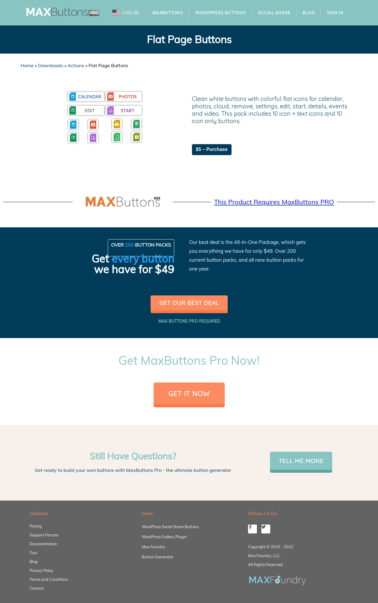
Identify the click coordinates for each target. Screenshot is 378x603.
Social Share (274, 12)
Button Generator (157, 556)
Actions (76, 65)
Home (27, 65)
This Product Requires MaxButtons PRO (274, 202)
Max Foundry (153, 546)
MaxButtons (167, 12)
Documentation (43, 543)
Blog (309, 12)
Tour (34, 552)
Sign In (335, 12)
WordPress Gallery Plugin (164, 536)
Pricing (36, 526)
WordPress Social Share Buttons (170, 526)
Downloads (50, 65)
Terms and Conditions (49, 579)
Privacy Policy (41, 570)
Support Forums (44, 535)
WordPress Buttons (220, 12)
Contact (37, 588)
